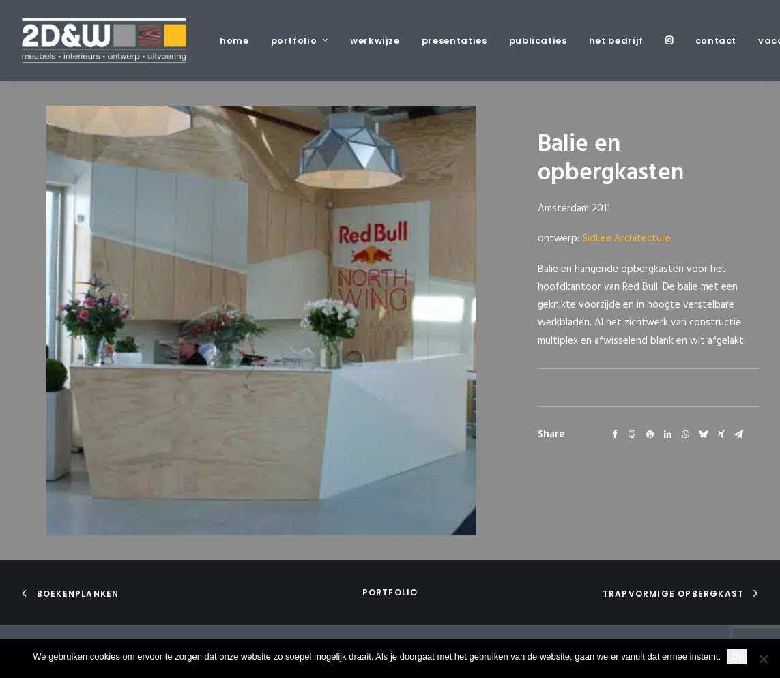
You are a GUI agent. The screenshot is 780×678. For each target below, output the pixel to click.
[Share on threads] (632, 434)
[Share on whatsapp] (686, 434)
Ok (737, 656)
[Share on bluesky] (703, 434)
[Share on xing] (721, 434)
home (234, 40)
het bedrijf (616, 40)
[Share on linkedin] (668, 434)
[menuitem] (239, 40)
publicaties (538, 40)
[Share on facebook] (615, 434)
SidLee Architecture (626, 239)
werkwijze (375, 40)
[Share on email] (739, 434)
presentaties (454, 40)
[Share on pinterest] (650, 434)
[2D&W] (104, 40)
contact (716, 40)
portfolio (299, 40)
